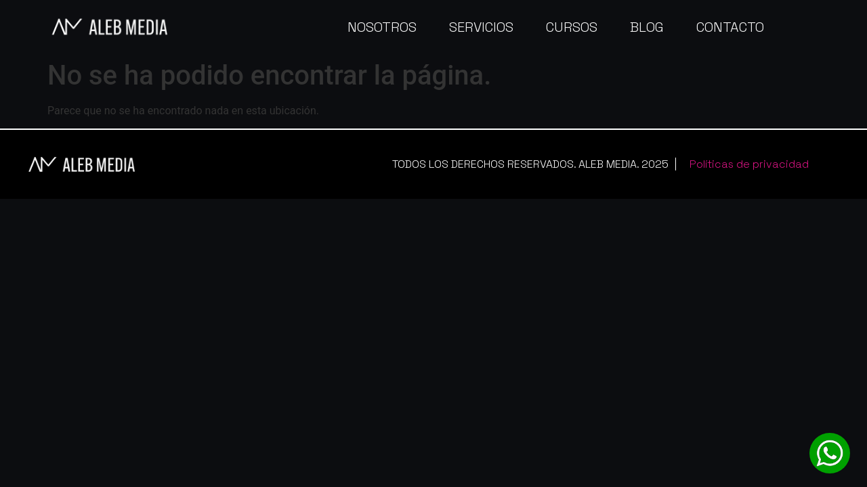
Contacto (730, 27)
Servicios (481, 27)
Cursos (571, 27)
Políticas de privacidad (749, 164)
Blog (647, 27)
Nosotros (382, 27)
